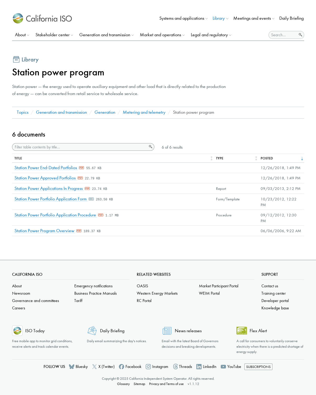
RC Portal (144, 300)
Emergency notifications (93, 285)
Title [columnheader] (18, 158)
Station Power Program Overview (44, 230)
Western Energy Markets (157, 293)
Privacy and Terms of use (166, 384)
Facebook (133, 366)
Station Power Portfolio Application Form (51, 199)
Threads (185, 366)
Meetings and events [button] (252, 18)
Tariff (78, 300)
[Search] (282, 35)
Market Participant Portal (218, 285)
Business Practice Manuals (95, 293)
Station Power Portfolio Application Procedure (55, 215)
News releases (188, 331)
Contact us (269, 285)
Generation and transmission (61, 112)
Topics (22, 112)
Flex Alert (258, 331)
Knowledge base (275, 307)
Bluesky (82, 366)
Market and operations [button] (160, 35)
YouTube (234, 366)
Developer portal (275, 300)
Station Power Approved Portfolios (45, 178)
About (17, 285)
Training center (273, 293)
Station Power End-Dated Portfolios (46, 167)
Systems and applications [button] (181, 18)
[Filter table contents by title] (79, 147)
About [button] (20, 35)
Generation (104, 112)
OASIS (142, 285)
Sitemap (139, 384)
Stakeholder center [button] (52, 35)
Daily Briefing (291, 18)
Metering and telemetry (144, 112)
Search (150, 147)
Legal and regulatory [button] (209, 35)
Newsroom (21, 293)
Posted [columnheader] (267, 158)
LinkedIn (210, 366)
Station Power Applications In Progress (49, 188)
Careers (18, 307)
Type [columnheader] (219, 158)
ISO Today (35, 331)
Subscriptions (258, 367)
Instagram (160, 366)
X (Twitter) (106, 366)
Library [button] (219, 18)
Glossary (123, 384)
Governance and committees (35, 300)
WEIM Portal (209, 293)
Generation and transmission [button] (104, 35)
